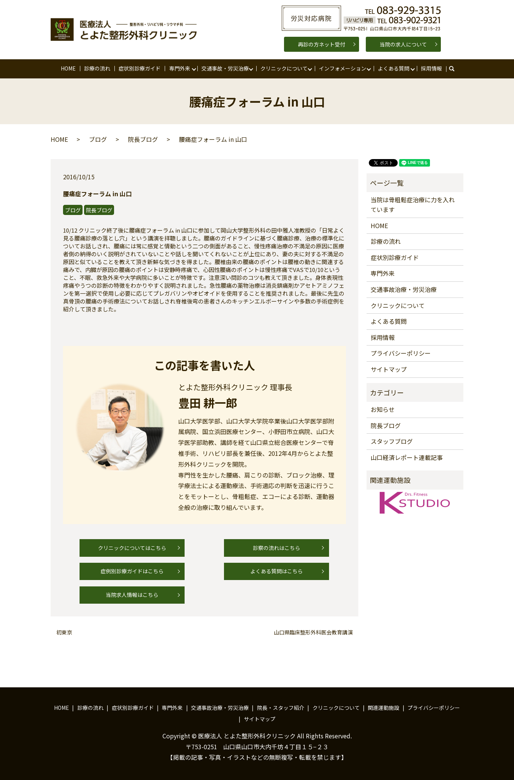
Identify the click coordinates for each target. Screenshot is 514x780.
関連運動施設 (383, 707)
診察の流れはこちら (276, 548)
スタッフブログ (392, 441)
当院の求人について (403, 44)
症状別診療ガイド (140, 68)
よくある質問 (393, 68)
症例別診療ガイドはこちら (132, 571)
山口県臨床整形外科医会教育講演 (313, 632)
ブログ (98, 139)
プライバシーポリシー (401, 353)
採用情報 (431, 68)
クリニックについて (284, 68)
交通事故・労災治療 (225, 68)
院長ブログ (143, 139)
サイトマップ (389, 369)
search (455, 68)
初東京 (64, 632)
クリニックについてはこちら (132, 548)
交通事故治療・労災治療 (404, 289)
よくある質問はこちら (276, 571)
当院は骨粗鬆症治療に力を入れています (413, 204)
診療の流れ (97, 68)
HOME (68, 68)
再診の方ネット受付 (321, 44)
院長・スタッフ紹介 (280, 707)
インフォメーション (342, 68)
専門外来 (179, 68)
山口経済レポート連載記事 (407, 457)
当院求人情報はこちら (132, 594)
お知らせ (383, 409)
